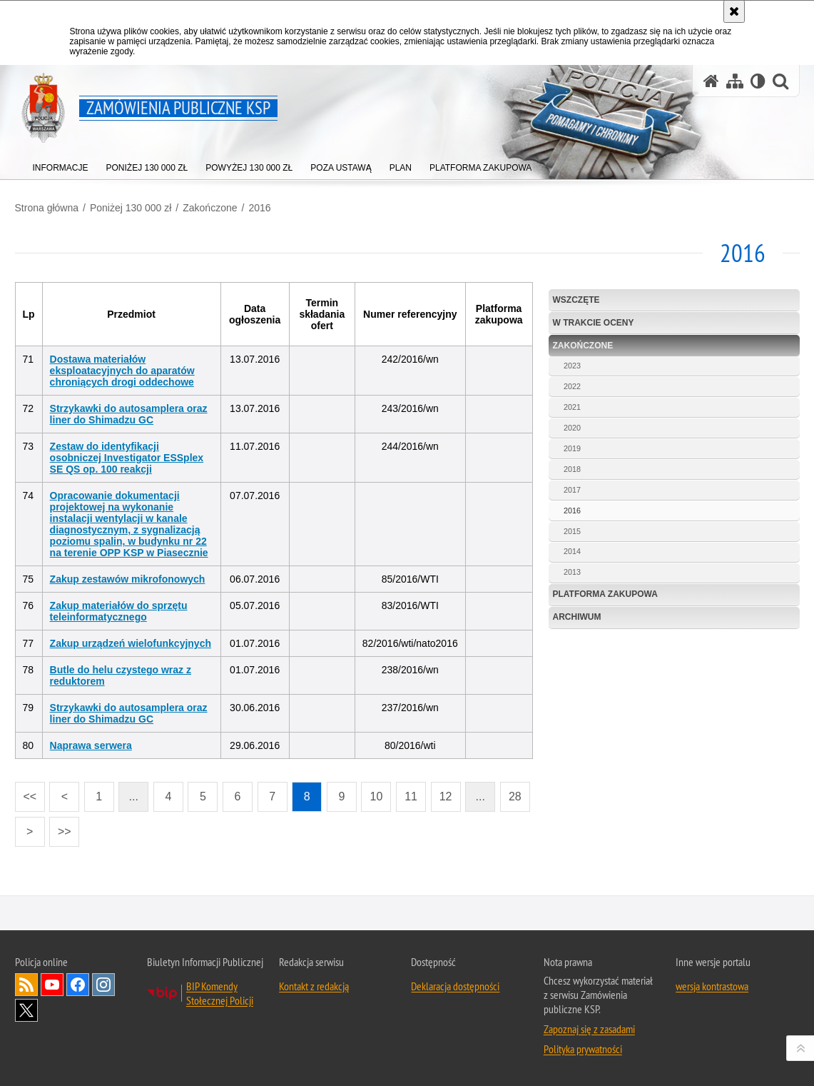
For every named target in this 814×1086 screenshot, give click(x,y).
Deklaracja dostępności (455, 986)
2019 (572, 448)
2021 (572, 407)
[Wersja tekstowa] (758, 81)
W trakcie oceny (593, 323)
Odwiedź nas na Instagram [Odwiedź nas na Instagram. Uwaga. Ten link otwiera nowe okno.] (103, 984)
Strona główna (47, 207)
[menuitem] (60, 164)
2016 (259, 207)
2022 (572, 386)
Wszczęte (576, 300)
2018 (572, 469)
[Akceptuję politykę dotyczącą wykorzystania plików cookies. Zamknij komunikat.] (734, 11)
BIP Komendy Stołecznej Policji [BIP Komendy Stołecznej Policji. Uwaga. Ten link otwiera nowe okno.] (219, 993)
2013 (572, 572)
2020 (572, 427)
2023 (572, 365)
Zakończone (210, 207)
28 (511, 792)
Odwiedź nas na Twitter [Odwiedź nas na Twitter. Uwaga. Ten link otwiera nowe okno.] (26, 1010)
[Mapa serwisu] (734, 81)
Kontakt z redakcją (314, 986)
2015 (572, 531)
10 (371, 792)
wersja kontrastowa (712, 986)
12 (441, 792)
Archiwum (577, 617)
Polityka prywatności (583, 1049)
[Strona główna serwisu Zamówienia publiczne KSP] (711, 81)
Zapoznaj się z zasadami (589, 1029)
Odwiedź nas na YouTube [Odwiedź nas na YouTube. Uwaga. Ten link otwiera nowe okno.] (52, 984)
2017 (572, 490)
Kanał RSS (26, 984)
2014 (572, 551)
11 (406, 792)
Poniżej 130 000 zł (130, 207)
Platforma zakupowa (605, 594)
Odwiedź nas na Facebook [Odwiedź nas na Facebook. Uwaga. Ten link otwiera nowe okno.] (77, 984)
